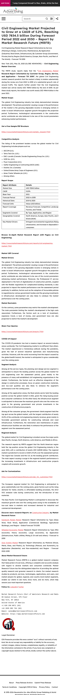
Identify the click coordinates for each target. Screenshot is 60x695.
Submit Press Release (43, 683)
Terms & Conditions (9, 687)
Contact (55, 687)
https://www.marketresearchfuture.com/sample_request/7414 (26, 132)
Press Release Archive (24, 683)
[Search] (33, 18)
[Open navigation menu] (4, 19)
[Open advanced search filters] (51, 18)
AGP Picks (5, 3)
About (11, 683)
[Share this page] (57, 19)
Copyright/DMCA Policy (28, 687)
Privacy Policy (44, 687)
